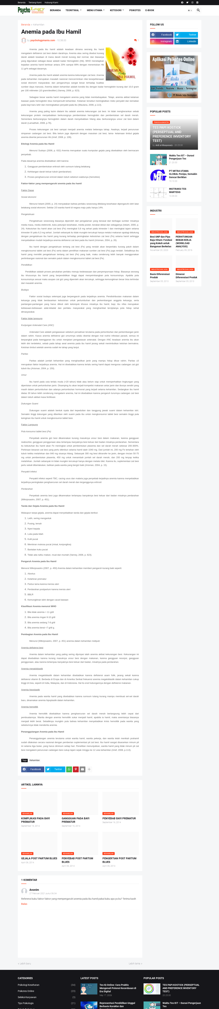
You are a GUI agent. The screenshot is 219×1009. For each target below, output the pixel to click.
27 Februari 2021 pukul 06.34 (43, 893)
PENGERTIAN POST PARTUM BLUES (119, 860)
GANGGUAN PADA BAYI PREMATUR (75, 820)
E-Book (149, 10)
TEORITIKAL (72, 10)
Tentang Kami (35, 2)
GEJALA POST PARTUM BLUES (39, 858)
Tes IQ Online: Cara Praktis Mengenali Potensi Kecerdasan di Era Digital (118, 988)
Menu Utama (94, 10)
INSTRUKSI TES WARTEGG (177, 190)
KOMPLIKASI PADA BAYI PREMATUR (35, 820)
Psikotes (135, 10)
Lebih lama (134, 963)
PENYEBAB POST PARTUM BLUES (77, 860)
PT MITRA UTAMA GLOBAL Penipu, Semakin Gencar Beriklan (183, 174)
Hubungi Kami (51, 2)
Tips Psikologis (47, 1003)
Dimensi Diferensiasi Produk (186, 276)
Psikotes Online (47, 991)
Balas (24, 904)
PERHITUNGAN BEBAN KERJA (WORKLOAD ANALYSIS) (184, 241)
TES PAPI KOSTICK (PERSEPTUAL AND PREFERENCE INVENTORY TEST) (181, 988)
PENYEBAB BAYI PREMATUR (119, 818)
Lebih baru (25, 963)
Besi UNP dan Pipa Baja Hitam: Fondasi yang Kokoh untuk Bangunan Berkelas (161, 241)
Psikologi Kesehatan (47, 985)
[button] (190, 10)
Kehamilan (38, 24)
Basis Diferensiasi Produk (160, 276)
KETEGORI (115, 10)
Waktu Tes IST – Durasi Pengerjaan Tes (181, 157)
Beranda (21, 2)
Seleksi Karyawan (47, 997)
